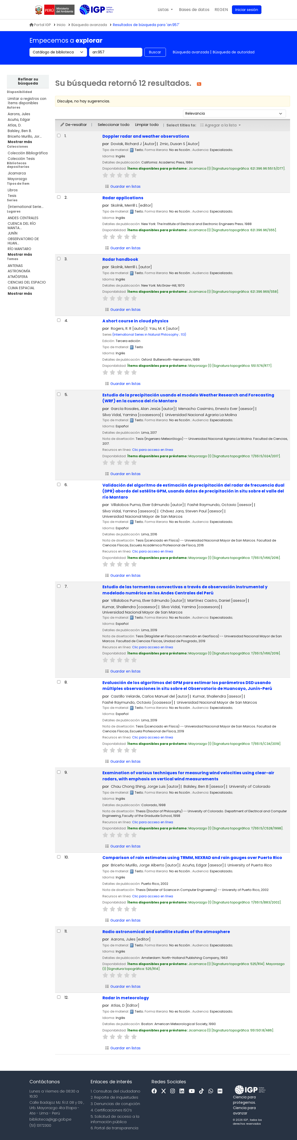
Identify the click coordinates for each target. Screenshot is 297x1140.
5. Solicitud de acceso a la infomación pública (115, 1119)
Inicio (61, 24)
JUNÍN (12, 233)
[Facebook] (156, 1091)
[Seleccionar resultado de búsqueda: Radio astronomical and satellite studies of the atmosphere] (58, 931)
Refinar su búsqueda (28, 81)
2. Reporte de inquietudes (114, 1097)
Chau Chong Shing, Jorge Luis (145, 786)
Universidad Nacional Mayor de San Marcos (142, 516)
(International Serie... (26, 206)
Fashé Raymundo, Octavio (220, 504)
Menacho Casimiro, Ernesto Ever (216, 408)
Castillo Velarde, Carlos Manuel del (150, 696)
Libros (13, 190)
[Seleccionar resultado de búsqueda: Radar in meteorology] (58, 997)
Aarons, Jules (19, 114)
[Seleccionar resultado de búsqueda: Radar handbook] (58, 258)
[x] (165, 1091)
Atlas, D (125, 1005)
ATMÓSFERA (18, 276)
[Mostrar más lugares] (20, 254)
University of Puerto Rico (250, 865)
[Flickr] (221, 1091)
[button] (165, 9)
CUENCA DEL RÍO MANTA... (22, 225)
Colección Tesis (21, 158)
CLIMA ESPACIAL (21, 288)
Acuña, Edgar (19, 119)
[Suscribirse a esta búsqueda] (199, 83)
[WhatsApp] (212, 1091)
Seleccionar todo (114, 124)
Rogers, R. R (128, 328)
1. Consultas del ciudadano (115, 1091)
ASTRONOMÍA (19, 271)
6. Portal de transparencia (114, 1128)
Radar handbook (120, 259)
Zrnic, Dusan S (179, 143)
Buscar (155, 52)
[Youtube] (193, 1091)
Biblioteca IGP (92, 20)
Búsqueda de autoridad (233, 52)
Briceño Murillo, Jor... (25, 136)
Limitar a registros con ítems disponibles (27, 100)
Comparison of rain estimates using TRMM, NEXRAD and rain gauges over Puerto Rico (192, 857)
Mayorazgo (17, 179)
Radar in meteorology (125, 998)
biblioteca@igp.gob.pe (50, 1119)
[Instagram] (173, 1091)
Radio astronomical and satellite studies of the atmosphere (166, 931)
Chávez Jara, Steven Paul (192, 511)
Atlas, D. (15, 125)
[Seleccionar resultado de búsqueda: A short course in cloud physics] (58, 320)
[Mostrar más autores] (20, 141)
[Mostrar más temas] (20, 293)
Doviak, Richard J (133, 143)
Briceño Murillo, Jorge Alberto (145, 865)
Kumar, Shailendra (129, 606)
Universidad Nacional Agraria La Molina (201, 414)
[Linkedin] (183, 1091)
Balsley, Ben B (204, 786)
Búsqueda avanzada (191, 52)
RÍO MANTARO (19, 248)
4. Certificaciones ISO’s (111, 1110)
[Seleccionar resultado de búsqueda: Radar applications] (58, 197)
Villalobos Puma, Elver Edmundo (147, 504)
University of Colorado (249, 786)
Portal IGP (40, 24)
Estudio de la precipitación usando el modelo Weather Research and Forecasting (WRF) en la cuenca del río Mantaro (188, 398)
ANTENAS (15, 265)
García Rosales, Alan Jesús (143, 408)
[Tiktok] (202, 1091)
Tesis (12, 195)
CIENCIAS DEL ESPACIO (27, 282)
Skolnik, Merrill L (132, 205)
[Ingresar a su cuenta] (246, 9)
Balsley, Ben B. (20, 130)
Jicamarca (17, 173)
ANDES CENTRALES (23, 218)
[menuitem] (221, 9)
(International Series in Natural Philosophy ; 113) (149, 334)
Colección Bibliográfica (28, 153)
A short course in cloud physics (135, 321)
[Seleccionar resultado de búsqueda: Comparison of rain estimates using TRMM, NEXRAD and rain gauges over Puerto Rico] (58, 857)
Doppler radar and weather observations (145, 136)
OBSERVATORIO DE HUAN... (23, 241)
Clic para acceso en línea (152, 450)
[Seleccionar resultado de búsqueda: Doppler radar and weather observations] (58, 135)
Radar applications (122, 198)
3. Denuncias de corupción (115, 1103)
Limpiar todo (147, 124)
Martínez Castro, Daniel (217, 600)
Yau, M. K (164, 328)
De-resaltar (73, 124)
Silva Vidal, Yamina (131, 414)
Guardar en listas (123, 186)
